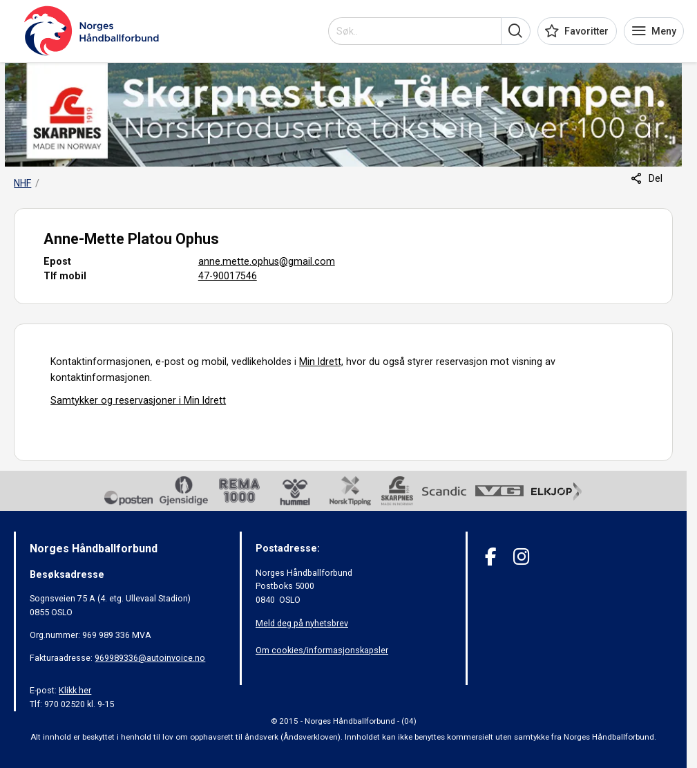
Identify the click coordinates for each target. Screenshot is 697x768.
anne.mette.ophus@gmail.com (266, 261)
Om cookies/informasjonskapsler (322, 650)
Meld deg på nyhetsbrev (302, 623)
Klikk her (75, 690)
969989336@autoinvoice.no (150, 658)
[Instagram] (521, 557)
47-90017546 (227, 275)
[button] (516, 31)
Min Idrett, (321, 361)
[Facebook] (490, 557)
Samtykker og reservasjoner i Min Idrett (138, 400)
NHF (22, 183)
